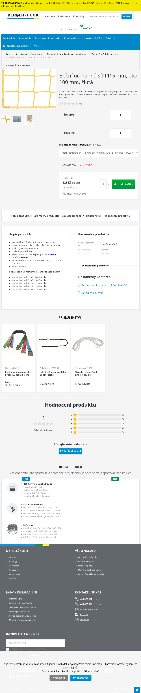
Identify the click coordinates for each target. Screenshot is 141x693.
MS (24, 537)
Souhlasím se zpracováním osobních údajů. (28, 649)
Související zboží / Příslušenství (81, 215)
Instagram (84, 619)
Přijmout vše (80, 677)
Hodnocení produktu (117, 215)
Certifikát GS (120, 285)
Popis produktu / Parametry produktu (35, 215)
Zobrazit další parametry (95, 265)
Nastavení (59, 677)
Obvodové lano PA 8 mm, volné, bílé (85, 373)
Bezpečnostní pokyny (93, 285)
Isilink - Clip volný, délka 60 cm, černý (53, 373)
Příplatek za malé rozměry (72, 144)
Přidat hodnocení (70, 451)
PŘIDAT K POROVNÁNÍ (76, 194)
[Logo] (23, 17)
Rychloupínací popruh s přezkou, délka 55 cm (18, 373)
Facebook (81, 614)
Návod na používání (92, 293)
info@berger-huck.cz (89, 609)
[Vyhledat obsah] (126, 16)
